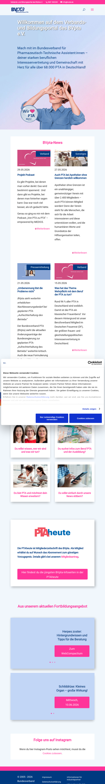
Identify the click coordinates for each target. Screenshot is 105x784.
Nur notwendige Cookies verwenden (52, 418)
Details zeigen (89, 409)
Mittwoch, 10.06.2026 (72, 692)
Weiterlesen (42, 228)
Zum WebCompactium (72, 641)
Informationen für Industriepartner (74, 778)
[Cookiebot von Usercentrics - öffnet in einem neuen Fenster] (90, 363)
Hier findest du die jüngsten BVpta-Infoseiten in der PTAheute (52, 574)
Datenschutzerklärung (37, 397)
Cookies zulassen (85, 418)
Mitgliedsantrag (69, 556)
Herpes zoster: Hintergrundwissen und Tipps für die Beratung (72, 625)
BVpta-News (52, 143)
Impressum (47, 777)
